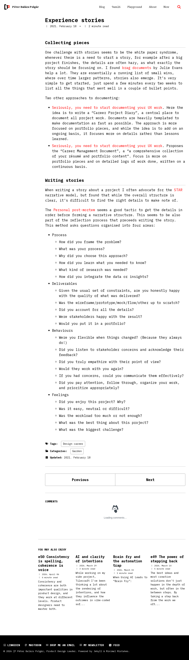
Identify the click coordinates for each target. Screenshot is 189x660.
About (152, 7)
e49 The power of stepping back (167, 561)
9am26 (115, 7)
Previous (80, 481)
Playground (134, 7)
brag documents (136, 68)
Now (166, 7)
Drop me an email (60, 645)
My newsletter (92, 645)
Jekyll (98, 651)
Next (150, 481)
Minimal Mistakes (117, 651)
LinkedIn (11, 645)
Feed (114, 645)
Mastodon (33, 645)
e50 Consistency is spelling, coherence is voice (53, 566)
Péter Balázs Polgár (25, 7)
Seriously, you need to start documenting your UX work (107, 108)
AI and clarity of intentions (90, 561)
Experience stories (74, 20)
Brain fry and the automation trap (127, 564)
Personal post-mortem (74, 211)
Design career (73, 445)
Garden (77, 453)
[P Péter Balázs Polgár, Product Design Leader (44, 651)
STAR (178, 191)
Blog (101, 7)
